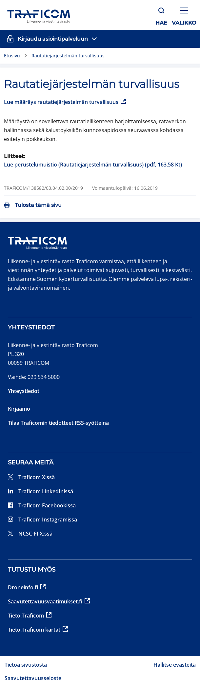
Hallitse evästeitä (174, 664)
